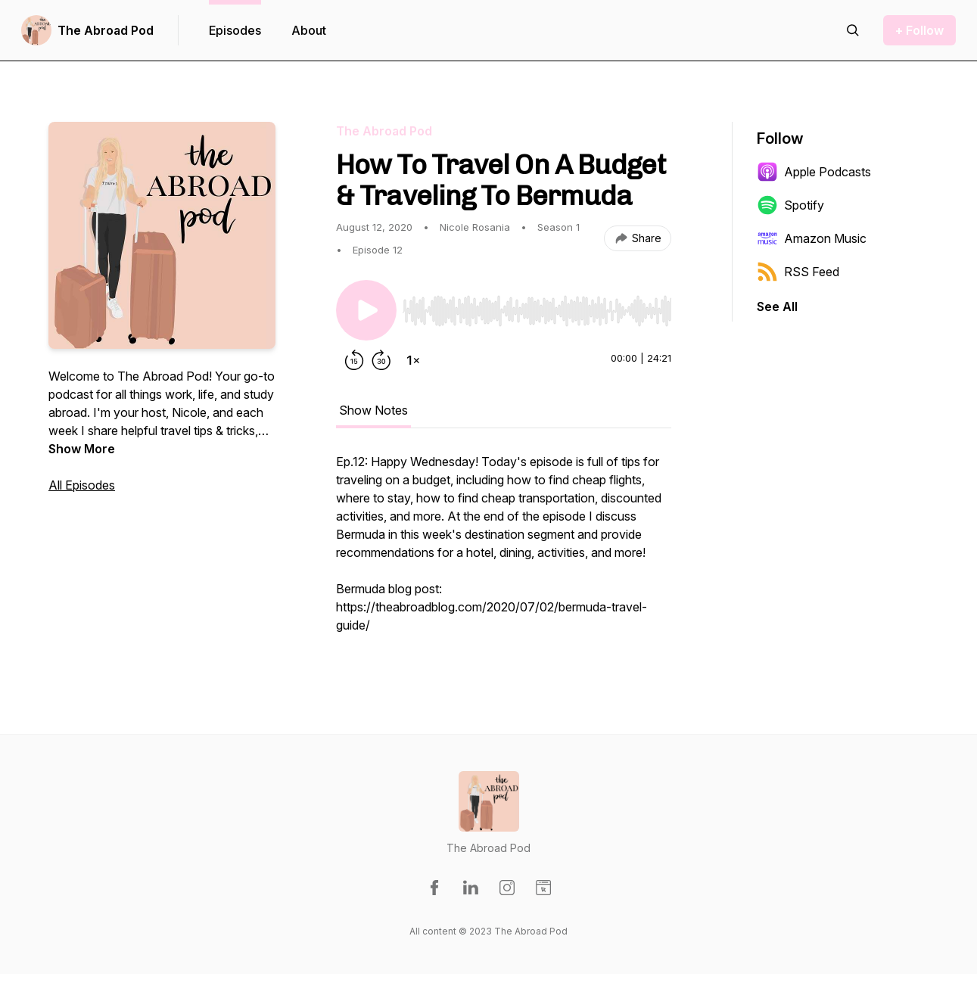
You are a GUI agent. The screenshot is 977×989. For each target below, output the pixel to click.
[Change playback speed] (413, 360)
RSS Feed (798, 271)
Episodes (235, 30)
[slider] (537, 311)
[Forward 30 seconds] (381, 360)
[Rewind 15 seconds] (354, 360)
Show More (81, 448)
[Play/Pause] (366, 310)
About (308, 30)
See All (777, 306)
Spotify (790, 205)
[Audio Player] (537, 306)
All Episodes (81, 485)
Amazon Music (812, 238)
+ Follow (919, 30)
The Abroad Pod (106, 30)
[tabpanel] (503, 551)
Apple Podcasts (814, 171)
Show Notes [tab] (373, 410)
